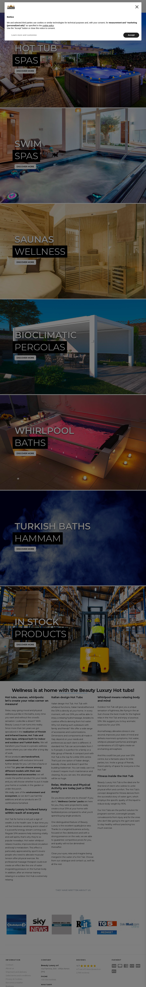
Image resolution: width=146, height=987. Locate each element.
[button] (137, 7)
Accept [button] (131, 35)
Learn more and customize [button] (24, 35)
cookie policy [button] (48, 25)
